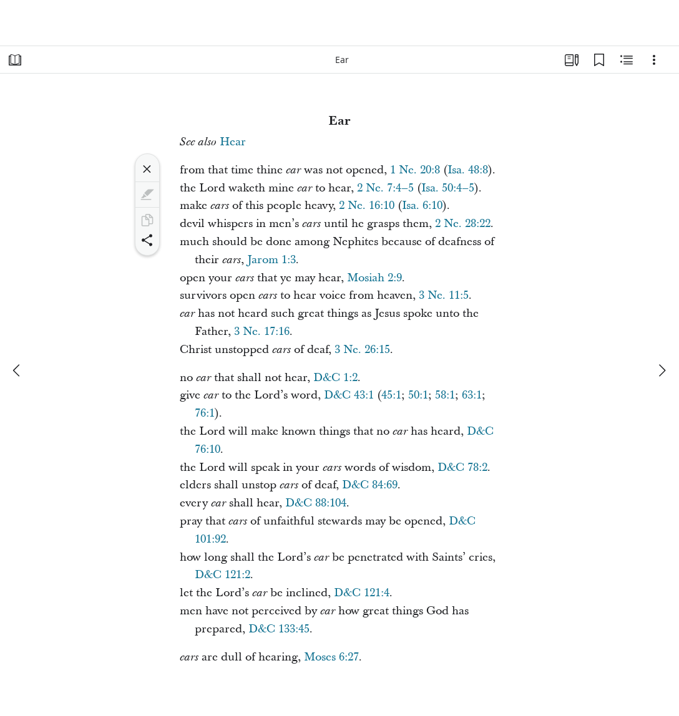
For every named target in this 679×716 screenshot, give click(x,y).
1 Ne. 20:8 (415, 170)
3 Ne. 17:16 (262, 331)
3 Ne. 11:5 (444, 295)
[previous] (17, 370)
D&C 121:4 (361, 593)
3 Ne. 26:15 (362, 349)
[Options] (654, 60)
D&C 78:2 (462, 467)
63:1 (472, 395)
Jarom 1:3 (271, 260)
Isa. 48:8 (467, 170)
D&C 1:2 (335, 377)
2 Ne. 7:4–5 (385, 188)
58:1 (445, 395)
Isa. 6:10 (422, 205)
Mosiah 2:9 (374, 278)
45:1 (391, 395)
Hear (233, 142)
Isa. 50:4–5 (447, 188)
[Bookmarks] (599, 60)
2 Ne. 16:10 (366, 205)
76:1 (205, 413)
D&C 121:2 (222, 575)
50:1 (418, 395)
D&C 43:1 (349, 395)
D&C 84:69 (370, 485)
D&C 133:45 (279, 629)
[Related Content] (626, 60)
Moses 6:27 (331, 657)
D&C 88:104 (315, 503)
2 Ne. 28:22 (463, 223)
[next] (661, 370)
